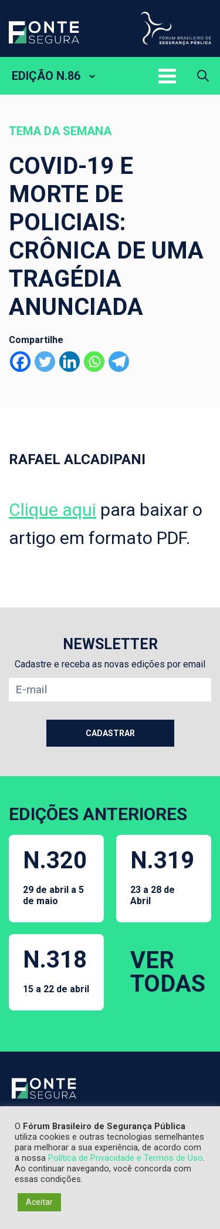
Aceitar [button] (39, 1202)
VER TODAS (167, 972)
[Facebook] (20, 361)
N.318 (56, 970)
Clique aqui (52, 509)
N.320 (56, 876)
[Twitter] (45, 361)
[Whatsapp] (94, 361)
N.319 (163, 876)
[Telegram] (119, 361)
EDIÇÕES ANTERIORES (98, 814)
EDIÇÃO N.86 (46, 76)
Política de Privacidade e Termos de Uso (125, 1158)
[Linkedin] (69, 361)
